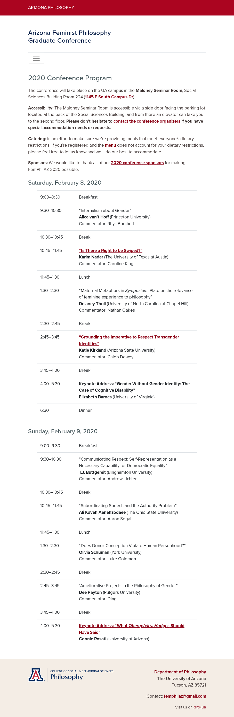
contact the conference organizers (147, 121)
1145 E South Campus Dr (109, 97)
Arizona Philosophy (51, 7)
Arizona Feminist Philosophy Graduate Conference (69, 37)
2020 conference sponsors (137, 163)
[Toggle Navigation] (36, 58)
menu (110, 145)
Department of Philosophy (180, 672)
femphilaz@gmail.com (185, 696)
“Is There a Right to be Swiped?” (110, 250)
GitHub (199, 707)
